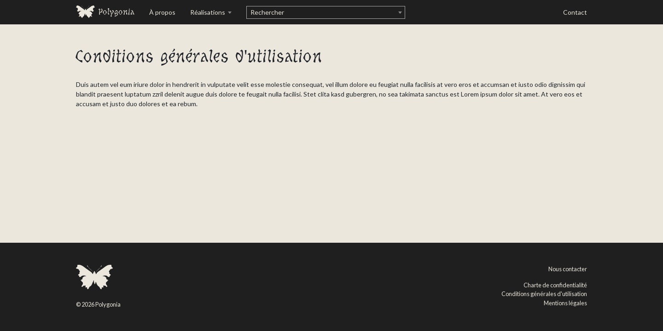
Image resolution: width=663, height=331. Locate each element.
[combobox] (325, 12)
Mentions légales (565, 303)
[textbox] (326, 12)
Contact (575, 12)
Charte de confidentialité (555, 285)
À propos (162, 12)
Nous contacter (567, 269)
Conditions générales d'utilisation (544, 293)
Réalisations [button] (208, 12)
